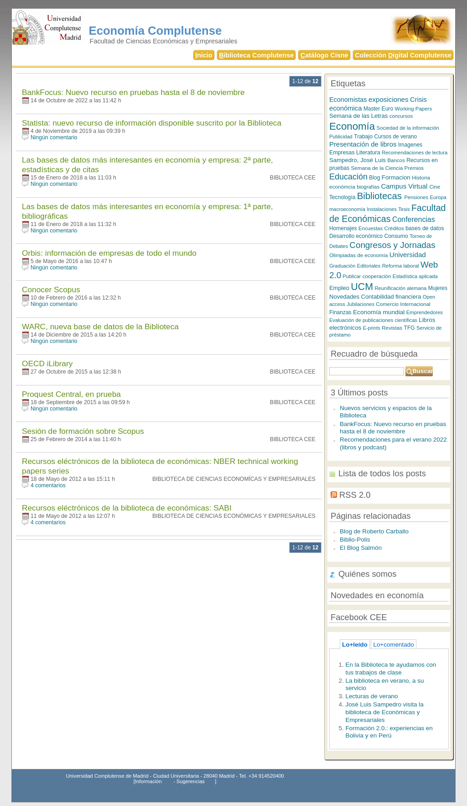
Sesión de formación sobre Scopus (83, 431)
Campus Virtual (405, 186)
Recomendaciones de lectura (414, 152)
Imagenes (410, 145)
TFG (409, 328)
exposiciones (388, 99)
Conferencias (413, 219)
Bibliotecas (381, 196)
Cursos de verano (395, 136)
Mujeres (437, 288)
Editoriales (368, 266)
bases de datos (424, 228)
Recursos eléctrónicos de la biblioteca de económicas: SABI (127, 507)
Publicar (352, 276)
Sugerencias (190, 781)
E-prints (371, 328)
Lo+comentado (393, 644)
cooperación (377, 276)
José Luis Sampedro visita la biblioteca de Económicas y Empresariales (384, 712)
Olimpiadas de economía (358, 255)
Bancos (396, 160)
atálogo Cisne (324, 55)
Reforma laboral (400, 266)
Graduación (342, 266)
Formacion (396, 177)
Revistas (392, 328)
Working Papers (413, 108)
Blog (374, 177)
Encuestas (370, 228)
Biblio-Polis (355, 539)
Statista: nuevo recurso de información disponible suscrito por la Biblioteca (151, 122)
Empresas (342, 152)
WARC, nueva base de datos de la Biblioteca (100, 326)
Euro (388, 108)
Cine (434, 187)
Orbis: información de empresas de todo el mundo (109, 253)
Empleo (339, 287)
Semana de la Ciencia (377, 168)
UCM (362, 286)
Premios (414, 168)
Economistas (348, 99)
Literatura (368, 152)
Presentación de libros (363, 144)
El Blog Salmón (361, 547)
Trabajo (363, 136)
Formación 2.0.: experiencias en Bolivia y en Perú (388, 732)
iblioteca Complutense (256, 55)
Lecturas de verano (371, 696)
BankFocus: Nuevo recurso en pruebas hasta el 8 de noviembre (133, 92)
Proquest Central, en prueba (71, 394)
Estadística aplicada (415, 276)
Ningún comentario (54, 137)
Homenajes (343, 228)
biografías (368, 187)
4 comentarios (48, 485)
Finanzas (340, 312)
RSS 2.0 (354, 495)
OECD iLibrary (47, 363)
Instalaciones (382, 209)
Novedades (344, 296)
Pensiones (417, 197)
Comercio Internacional (403, 304)
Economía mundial (379, 312)
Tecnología (342, 197)
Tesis (404, 209)
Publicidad (341, 136)
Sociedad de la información (408, 128)
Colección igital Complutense (403, 55)
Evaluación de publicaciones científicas (373, 320)
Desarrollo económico (356, 236)
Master (371, 108)
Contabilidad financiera (391, 296)
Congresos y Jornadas (392, 245)
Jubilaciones (360, 304)
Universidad (407, 254)
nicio (204, 55)
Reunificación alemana (400, 288)
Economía (352, 126)
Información (148, 781)
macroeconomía (347, 209)
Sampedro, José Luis (357, 160)
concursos (401, 116)
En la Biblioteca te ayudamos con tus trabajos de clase (390, 668)
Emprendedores (424, 312)
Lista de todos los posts (382, 473)
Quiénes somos (367, 574)
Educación (348, 176)
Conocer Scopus (51, 289)
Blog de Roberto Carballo (374, 531)
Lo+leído (355, 644)
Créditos (394, 228)
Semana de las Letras (358, 115)
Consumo (396, 236)
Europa (438, 197)
